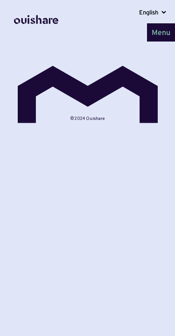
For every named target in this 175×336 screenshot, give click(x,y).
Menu (161, 32)
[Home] (36, 32)
